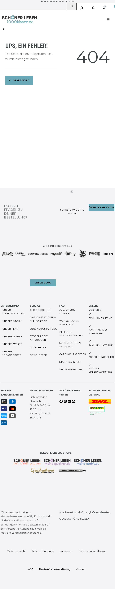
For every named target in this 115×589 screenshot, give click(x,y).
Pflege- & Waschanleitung (71, 334)
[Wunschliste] (104, 8)
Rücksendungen (70, 369)
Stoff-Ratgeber (70, 362)
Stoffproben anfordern (39, 338)
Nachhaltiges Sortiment (98, 331)
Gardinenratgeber (72, 354)
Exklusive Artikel (101, 318)
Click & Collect (41, 310)
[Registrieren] (93, 8)
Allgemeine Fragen (67, 311)
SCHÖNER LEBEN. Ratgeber (70, 345)
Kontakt (80, 569)
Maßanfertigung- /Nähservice (43, 319)
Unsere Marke (12, 336)
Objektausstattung (43, 329)
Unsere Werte (12, 344)
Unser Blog (43, 282)
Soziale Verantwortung (100, 370)
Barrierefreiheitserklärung (54, 569)
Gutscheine (38, 347)
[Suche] (72, 6)
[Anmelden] (82, 8)
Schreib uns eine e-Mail (72, 211)
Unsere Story (12, 321)
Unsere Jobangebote (11, 353)
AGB (31, 569)
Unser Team (10, 329)
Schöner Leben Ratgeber (101, 207)
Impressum (66, 551)
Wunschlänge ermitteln (69, 323)
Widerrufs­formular (42, 551)
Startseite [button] (19, 80)
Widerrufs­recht (16, 551)
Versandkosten (101, 512)
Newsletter (38, 355)
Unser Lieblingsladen (13, 311)
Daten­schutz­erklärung (92, 551)
